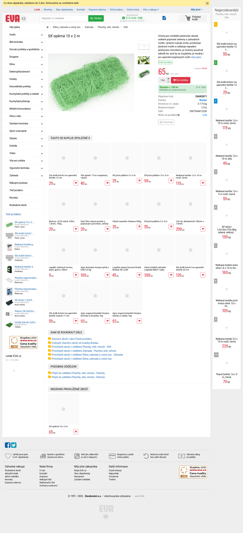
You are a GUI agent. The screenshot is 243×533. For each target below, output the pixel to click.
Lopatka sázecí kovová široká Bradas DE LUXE (126, 268)
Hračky (26, 79)
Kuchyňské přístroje (26, 101)
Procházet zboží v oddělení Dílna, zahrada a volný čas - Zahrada (87, 354)
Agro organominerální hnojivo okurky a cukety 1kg (126, 314)
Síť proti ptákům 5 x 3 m (124, 175)
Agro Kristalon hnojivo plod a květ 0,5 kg (95, 268)
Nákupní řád (45, 479)
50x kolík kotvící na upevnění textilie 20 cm (190, 268)
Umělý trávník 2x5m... (26, 322)
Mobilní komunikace (26, 109)
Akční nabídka (12, 476)
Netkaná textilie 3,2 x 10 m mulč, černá (226, 340)
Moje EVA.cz (80, 470)
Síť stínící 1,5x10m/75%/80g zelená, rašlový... (226, 229)
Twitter (112, 479)
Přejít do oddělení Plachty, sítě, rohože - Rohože (78, 377)
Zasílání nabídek (82, 479)
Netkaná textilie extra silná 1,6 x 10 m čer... (226, 266)
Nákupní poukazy (18, 182)
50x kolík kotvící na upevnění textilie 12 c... (227, 46)
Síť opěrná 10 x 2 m (58, 426)
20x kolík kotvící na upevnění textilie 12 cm (63, 176)
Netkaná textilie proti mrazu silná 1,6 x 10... (227, 303)
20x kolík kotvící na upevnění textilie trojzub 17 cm (63, 314)
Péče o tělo (26, 116)
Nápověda (114, 473)
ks (162, 80)
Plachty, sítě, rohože (108, 27)
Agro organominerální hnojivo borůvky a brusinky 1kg (95, 314)
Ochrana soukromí (48, 485)
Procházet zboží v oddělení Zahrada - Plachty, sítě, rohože (84, 350)
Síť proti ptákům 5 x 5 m (155, 221)
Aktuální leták (11, 473)
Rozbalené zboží (17, 205)
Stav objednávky (64, 9)
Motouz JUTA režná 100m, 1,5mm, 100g (62, 222)
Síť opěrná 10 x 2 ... (25, 222)
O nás (42, 470)
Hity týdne (14, 27)
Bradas (203, 100)
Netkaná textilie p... (25, 244)
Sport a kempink (26, 131)
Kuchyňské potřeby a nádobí (26, 94)
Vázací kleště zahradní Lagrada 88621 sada (155, 268)
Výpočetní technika (26, 168)
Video (26, 153)
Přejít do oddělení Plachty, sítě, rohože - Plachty (78, 373)
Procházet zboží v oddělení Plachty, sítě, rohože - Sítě (81, 346)
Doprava (201, 68)
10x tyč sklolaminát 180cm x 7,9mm (190, 222)
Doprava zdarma (97, 9)
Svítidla (26, 146)
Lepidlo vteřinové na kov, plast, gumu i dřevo (61, 268)
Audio (26, 35)
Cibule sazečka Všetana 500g (126, 221)
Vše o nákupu (150, 9)
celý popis (196, 57)
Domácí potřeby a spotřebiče (26, 49)
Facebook (113, 476)
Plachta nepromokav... (26, 278)
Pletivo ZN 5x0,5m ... (25, 311)
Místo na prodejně (182, 115)
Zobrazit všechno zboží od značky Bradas (75, 342)
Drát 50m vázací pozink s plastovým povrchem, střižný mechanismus (94, 223)
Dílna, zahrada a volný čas (66, 27)
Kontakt (81, 9)
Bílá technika (26, 42)
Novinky (48, 9)
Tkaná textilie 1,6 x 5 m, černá (226, 375)
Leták (37, 9)
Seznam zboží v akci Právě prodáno (72, 338)
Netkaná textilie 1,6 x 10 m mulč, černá (189, 176)
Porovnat (166, 122)
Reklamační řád (47, 482)
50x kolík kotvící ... (24, 233)
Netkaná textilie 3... (25, 266)
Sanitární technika (26, 123)
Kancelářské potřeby (26, 86)
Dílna (26, 64)
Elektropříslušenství (26, 72)
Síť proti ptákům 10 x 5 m (156, 175)
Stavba (26, 138)
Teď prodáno (116, 9)
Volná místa (133, 9)
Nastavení (79, 476)
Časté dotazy (115, 470)
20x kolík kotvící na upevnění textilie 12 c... (227, 85)
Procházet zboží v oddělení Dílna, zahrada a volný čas (82, 358)
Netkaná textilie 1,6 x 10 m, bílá (226, 157)
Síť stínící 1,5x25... (24, 300)
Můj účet (195, 9)
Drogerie (26, 57)
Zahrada (26, 175)
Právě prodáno (165, 62)
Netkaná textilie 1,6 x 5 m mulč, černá (226, 192)
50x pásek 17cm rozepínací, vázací (94, 176)
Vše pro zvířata (26, 161)
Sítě (126, 27)
